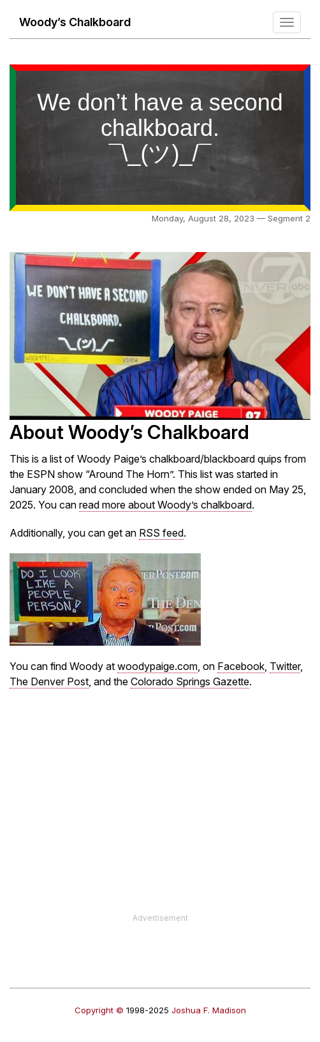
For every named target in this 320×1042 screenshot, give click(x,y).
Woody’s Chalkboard (75, 22)
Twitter (285, 666)
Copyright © (99, 1010)
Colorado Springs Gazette (190, 681)
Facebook (241, 666)
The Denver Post (49, 681)
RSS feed (161, 532)
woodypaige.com (157, 666)
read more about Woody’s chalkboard (165, 504)
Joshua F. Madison (208, 1010)
